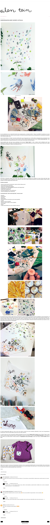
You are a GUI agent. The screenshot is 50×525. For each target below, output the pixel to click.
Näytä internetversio (25, 523)
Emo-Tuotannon (10, 187)
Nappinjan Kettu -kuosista (33, 434)
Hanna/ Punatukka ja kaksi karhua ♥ (8, 491)
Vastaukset (5, 481)
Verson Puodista (43, 436)
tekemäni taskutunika (39, 435)
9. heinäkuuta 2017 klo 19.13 (13, 511)
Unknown (4, 504)
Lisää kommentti (3, 517)
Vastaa (4, 479)
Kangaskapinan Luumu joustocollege (26, 436)
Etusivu (25, 521)
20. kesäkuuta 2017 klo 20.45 (18, 491)
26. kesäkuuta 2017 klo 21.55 (10, 504)
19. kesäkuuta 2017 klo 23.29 (13, 483)
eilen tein (6, 483)
